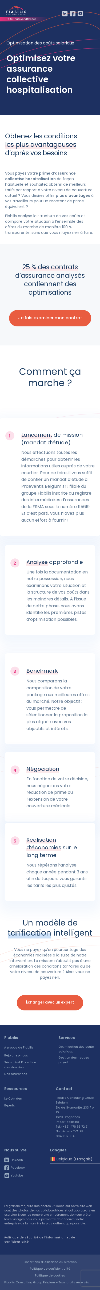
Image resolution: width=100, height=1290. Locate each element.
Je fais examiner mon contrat (50, 318)
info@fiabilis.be (67, 1122)
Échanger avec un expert (50, 1002)
